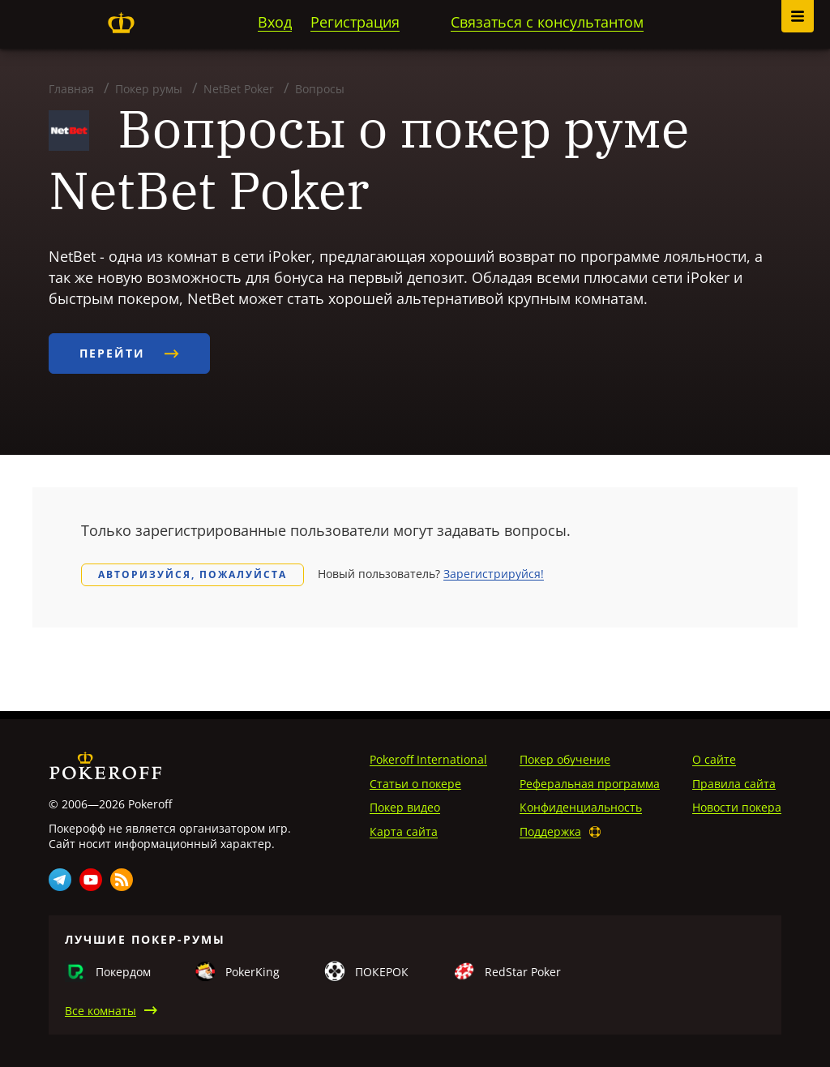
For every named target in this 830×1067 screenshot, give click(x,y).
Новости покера (736, 807)
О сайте (714, 759)
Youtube (90, 879)
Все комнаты (100, 1010)
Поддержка (550, 831)
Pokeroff (120, 22)
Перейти (129, 353)
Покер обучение (565, 759)
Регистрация (355, 22)
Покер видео (405, 807)
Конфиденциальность (581, 807)
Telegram (60, 879)
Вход (275, 22)
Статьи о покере (415, 783)
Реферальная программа (590, 783)
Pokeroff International (428, 759)
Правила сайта (734, 783)
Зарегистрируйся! (493, 573)
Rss (121, 879)
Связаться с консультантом (547, 22)
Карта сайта (404, 831)
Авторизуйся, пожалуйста (192, 574)
